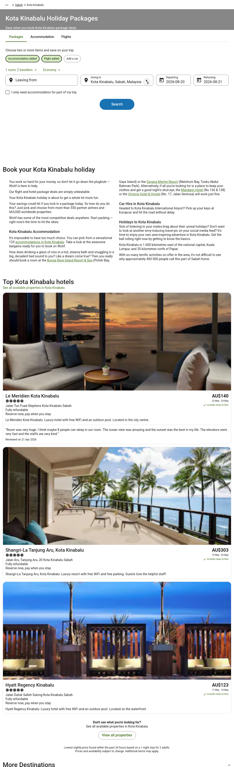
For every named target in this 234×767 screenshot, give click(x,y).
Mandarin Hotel (192, 208)
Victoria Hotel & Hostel (144, 212)
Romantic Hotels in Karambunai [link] (27, 526)
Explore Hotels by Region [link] (79, 672)
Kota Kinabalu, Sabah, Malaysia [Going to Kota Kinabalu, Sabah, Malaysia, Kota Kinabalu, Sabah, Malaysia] (119, 86)
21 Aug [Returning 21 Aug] (202, 86)
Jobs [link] (10, 680)
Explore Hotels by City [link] (77, 694)
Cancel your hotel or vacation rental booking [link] (200, 681)
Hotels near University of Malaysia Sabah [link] (147, 543)
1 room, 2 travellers (178, 72)
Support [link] (183, 672)
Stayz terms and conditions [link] (138, 694)
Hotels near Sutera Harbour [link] (24, 552)
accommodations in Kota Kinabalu (39, 260)
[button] (117, 489)
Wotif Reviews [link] (73, 723)
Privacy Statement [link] (133, 672)
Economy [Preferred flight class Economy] (208, 72)
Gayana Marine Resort (162, 200)
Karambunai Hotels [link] (132, 526)
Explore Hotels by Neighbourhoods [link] (85, 680)
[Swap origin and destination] (84, 85)
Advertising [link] (14, 716)
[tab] (93, 48)
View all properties (117, 460)
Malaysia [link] (50, 5)
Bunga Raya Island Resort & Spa (69, 279)
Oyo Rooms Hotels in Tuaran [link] (25, 517)
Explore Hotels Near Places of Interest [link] (87, 687)
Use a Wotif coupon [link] (190, 705)
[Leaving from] (49, 84)
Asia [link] (38, 5)
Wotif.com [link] (9, 5)
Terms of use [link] (130, 687)
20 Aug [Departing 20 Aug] (168, 86)
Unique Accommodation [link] (79, 709)
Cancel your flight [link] (189, 691)
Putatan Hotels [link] (15, 543)
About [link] (11, 672)
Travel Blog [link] (71, 716)
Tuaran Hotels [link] (128, 517)
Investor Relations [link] (18, 709)
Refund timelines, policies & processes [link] (202, 698)
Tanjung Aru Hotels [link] (132, 535)
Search (117, 109)
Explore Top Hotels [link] (75, 702)
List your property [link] (18, 687)
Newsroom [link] (14, 702)
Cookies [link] (126, 680)
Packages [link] (25, 5)
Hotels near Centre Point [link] (135, 552)
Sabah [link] (64, 5)
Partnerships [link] (15, 694)
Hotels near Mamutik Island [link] (24, 535)
